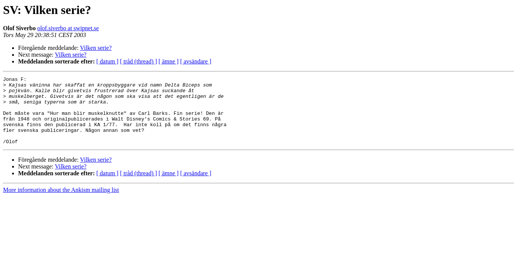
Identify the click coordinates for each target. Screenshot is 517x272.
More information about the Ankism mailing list (61, 203)
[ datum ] (108, 61)
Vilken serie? (96, 48)
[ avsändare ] (196, 61)
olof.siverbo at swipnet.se (68, 28)
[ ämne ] (168, 61)
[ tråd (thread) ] (138, 61)
